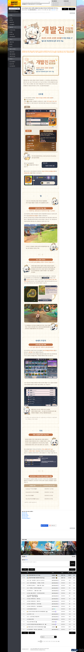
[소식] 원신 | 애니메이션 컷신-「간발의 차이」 (34, 601)
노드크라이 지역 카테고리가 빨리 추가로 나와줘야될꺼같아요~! (37, 611)
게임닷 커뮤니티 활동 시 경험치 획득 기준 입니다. (36, 577)
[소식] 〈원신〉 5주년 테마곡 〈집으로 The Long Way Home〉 (36, 580)
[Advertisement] (48, 16)
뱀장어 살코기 (33, 4)
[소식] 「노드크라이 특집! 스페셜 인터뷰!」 (33, 616)
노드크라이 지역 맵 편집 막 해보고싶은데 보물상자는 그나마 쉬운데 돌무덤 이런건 (36, 624)
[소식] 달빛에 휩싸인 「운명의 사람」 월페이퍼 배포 (34, 629)
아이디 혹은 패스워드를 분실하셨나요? (13, 11)
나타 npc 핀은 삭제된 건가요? (31, 621)
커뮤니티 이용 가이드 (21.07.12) (34, 575)
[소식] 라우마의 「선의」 (30, 614)
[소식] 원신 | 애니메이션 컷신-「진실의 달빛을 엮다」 (35, 606)
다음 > (58, 641)
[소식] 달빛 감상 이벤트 (30, 619)
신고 (57, 9)
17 (51, 641)
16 (49, 641)
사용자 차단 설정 (72, 13)
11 (40, 641)
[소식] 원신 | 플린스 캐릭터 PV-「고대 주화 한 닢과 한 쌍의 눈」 (36, 593)
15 (47, 641)
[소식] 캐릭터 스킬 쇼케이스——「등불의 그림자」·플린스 (35, 585)
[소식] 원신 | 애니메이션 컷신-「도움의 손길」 (34, 598)
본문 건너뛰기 (54, 9)
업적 (26, 4)
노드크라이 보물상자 (39, 4)
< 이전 (39, 641)
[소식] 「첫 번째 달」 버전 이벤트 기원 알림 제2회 (34, 588)
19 (54, 641)
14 (46, 641)
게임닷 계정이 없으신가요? (12, 10)
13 (44, 641)
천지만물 (29, 4)
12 (42, 641)
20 (56, 641)
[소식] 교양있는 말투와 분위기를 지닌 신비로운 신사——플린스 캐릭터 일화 (32, 596)
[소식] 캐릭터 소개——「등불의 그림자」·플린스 (34, 590)
